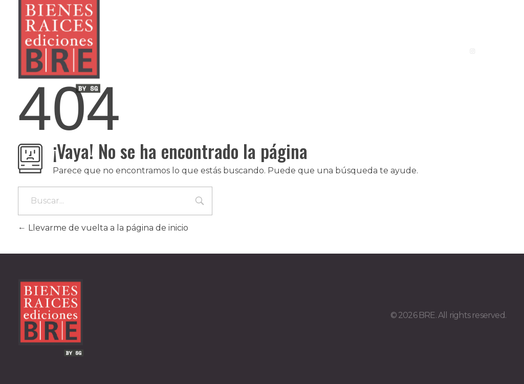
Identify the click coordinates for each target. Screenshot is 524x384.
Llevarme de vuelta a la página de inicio (103, 228)
